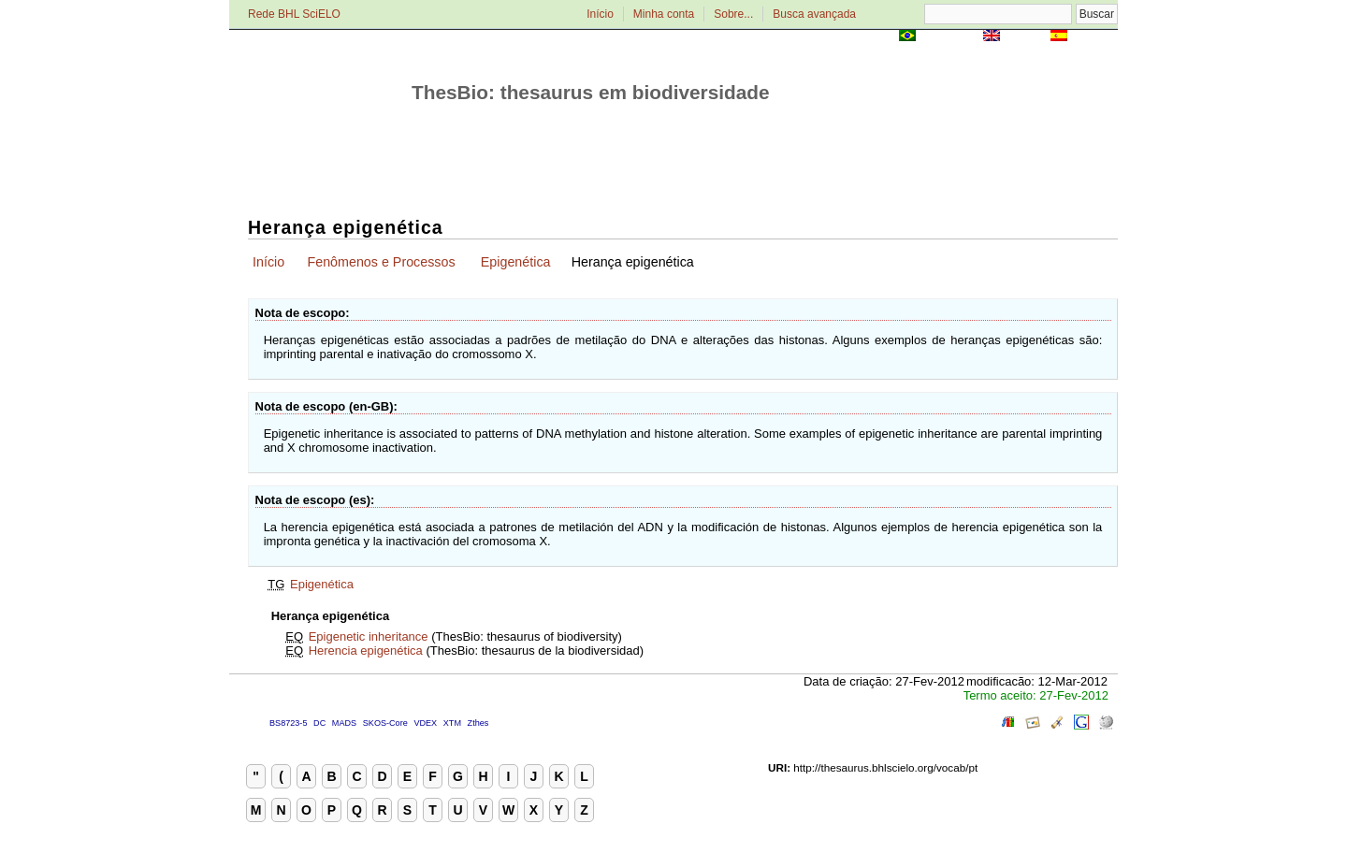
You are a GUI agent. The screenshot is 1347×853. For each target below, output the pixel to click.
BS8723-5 (288, 723)
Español (1094, 37)
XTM (452, 723)
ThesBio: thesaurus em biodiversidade (591, 92)
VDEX (425, 723)
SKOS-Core (385, 723)
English (1025, 37)
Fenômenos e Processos (381, 261)
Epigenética (516, 261)
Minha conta (663, 14)
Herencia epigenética (366, 650)
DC (319, 723)
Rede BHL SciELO (294, 14)
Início (600, 14)
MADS (344, 723)
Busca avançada (814, 14)
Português (949, 37)
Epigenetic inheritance (368, 636)
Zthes (478, 723)
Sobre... (733, 14)
